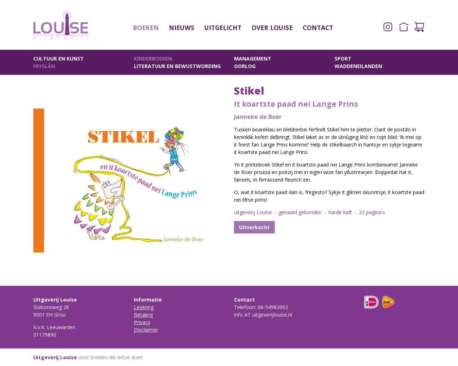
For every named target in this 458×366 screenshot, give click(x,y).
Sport (343, 58)
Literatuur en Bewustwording (177, 66)
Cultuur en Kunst (58, 58)
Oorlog (244, 66)
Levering (144, 307)
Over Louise (272, 27)
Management (252, 58)
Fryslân (44, 66)
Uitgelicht (223, 27)
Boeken (146, 27)
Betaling (143, 314)
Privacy (142, 322)
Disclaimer (146, 329)
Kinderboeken (153, 58)
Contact (318, 27)
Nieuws (181, 27)
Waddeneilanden (358, 66)
